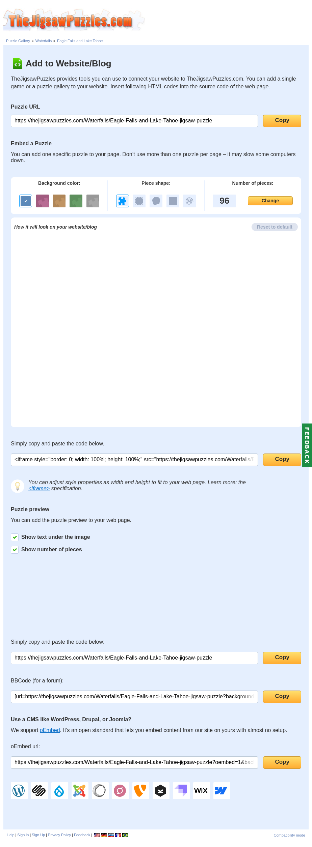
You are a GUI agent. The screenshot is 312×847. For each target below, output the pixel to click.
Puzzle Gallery (18, 41)
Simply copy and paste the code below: (58, 642)
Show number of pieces (46, 550)
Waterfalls (43, 41)
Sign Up (38, 835)
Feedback (82, 835)
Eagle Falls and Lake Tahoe (80, 41)
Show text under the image (50, 537)
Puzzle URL (25, 107)
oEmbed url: (25, 746)
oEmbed (50, 730)
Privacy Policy (59, 835)
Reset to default (274, 227)
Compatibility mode (289, 835)
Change (270, 200)
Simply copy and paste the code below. (57, 443)
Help (11, 835)
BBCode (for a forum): (37, 680)
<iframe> (39, 488)
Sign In (23, 835)
